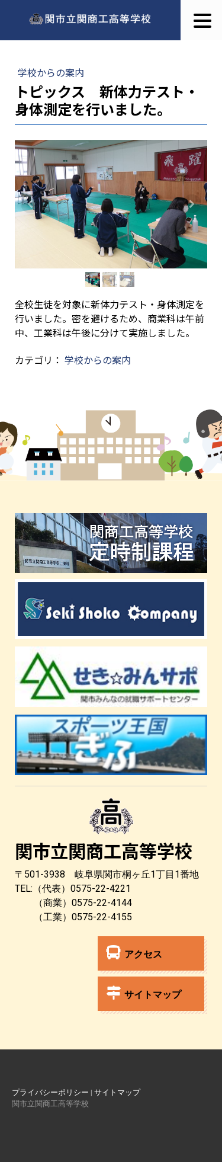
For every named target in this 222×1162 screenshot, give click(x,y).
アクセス (134, 952)
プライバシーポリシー (50, 1092)
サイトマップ (144, 992)
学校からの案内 (51, 72)
